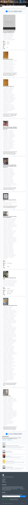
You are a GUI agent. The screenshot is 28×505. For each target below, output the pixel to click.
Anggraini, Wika (11, 248)
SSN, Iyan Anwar (6, 379)
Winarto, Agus (13, 341)
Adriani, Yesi (9, 241)
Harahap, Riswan (6, 248)
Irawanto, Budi (10, 89)
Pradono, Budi (5, 202)
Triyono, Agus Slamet (6, 348)
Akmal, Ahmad (5, 222)
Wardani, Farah (11, 170)
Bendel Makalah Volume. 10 (8, 86)
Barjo (9, 324)
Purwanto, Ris (5, 146)
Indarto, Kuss (5, 62)
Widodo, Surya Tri (9, 367)
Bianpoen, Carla (11, 175)
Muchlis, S (11, 372)
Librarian (3, 481)
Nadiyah (10, 414)
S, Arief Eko (14, 416)
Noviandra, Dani (5, 246)
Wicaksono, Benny (6, 96)
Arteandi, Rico (13, 239)
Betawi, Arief (5, 423)
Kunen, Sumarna (12, 346)
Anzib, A (15, 374)
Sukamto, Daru (10, 402)
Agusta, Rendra (10, 101)
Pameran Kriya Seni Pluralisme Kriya (10, 305)
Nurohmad (10, 334)
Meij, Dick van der (14, 184)
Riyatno (15, 339)
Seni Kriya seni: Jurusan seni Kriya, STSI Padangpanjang (10, 217)
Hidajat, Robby (10, 280)
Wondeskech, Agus (6, 421)
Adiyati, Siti (10, 139)
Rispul (10, 308)
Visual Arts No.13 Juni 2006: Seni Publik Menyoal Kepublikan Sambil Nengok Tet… (9, 166)
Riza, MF (14, 334)
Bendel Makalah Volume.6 (8, 59)
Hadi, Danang (10, 404)
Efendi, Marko (10, 246)
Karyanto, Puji (5, 327)
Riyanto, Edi (11, 348)
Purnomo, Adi (10, 202)
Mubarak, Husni (5, 236)
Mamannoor (5, 91)
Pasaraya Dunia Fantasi (6, 149)
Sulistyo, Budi (11, 137)
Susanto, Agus (5, 404)
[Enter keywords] (11, 496)
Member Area (4, 482)
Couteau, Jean (12, 94)
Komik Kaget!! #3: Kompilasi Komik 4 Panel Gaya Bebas (12, 445)
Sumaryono (14, 280)
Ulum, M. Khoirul (5, 324)
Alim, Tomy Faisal (10, 177)
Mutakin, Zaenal (10, 355)
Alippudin (8, 227)
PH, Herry (14, 310)
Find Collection (23, 496)
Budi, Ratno (5, 258)
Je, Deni (9, 103)
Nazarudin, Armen (11, 222)
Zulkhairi (9, 239)
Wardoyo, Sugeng (6, 310)
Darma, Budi (9, 37)
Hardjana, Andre (5, 39)
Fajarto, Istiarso (5, 374)
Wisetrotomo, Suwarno (6, 64)
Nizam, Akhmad (5, 308)
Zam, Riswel (13, 220)
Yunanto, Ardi (10, 168)
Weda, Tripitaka (10, 339)
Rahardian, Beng (5, 98)
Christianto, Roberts (6, 372)
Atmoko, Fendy (11, 379)
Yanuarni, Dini (5, 229)
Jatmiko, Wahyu (14, 414)
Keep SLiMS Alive (6, 499)
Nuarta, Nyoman (6, 134)
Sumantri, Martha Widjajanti (7, 184)
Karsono (5, 282)
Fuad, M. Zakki (5, 377)
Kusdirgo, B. (10, 407)
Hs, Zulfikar (5, 239)
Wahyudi (5, 177)
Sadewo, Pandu (5, 144)
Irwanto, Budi (10, 69)
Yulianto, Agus (5, 397)
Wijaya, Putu (5, 280)
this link (19, 488)
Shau (10, 204)
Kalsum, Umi (5, 358)
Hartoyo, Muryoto (11, 134)
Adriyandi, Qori (5, 234)
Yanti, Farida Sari (11, 253)
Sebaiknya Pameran (7, 395)
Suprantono (8, 329)
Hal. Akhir (19, 11)
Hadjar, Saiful (11, 96)
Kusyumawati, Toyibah (11, 358)
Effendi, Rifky (5, 180)
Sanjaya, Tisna (5, 89)
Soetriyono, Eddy (6, 170)
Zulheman (5, 232)
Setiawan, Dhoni (14, 282)
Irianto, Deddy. (5, 69)
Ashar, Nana (14, 336)
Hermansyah (14, 241)
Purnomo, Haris (11, 130)
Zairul (11, 227)
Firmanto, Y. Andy (9, 320)
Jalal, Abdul (10, 327)
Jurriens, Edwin (5, 101)
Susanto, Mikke (11, 60)
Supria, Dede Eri (5, 132)
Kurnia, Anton (9, 282)
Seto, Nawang (5, 419)
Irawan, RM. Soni (11, 397)
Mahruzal (13, 232)
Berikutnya (15, 11)
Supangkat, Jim (5, 60)
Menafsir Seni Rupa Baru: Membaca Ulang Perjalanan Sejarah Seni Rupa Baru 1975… (10, 128)
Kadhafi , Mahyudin (6, 346)
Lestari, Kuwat (5, 353)
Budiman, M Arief (12, 67)
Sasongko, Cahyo (11, 409)
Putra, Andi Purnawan (6, 67)
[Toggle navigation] (26, 1)
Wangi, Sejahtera (6, 251)
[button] (14, 76)
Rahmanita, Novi (6, 365)
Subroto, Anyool (10, 146)
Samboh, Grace (10, 62)
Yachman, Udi (5, 339)
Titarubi (15, 60)
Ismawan (5, 341)
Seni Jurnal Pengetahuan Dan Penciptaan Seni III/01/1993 (8, 32)
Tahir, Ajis (9, 232)
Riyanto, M (9, 341)
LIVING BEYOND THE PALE (9, 451)
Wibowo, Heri (5, 402)
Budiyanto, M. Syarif (6, 343)
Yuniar (9, 419)
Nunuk (10, 365)
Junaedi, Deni (9, 91)
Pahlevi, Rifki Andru (6, 360)
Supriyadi (9, 315)
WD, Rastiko (5, 336)
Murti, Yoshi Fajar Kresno (12, 98)
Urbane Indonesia (6, 204)
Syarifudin (5, 315)
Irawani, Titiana (11, 317)
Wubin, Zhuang (11, 182)
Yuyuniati (14, 320)
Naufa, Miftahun (11, 251)
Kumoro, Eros (5, 414)
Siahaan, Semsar (11, 132)
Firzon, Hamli (11, 343)
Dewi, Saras (5, 103)
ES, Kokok (10, 416)
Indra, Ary (15, 202)
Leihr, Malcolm (10, 110)
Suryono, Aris (5, 322)
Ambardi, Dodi (12, 108)
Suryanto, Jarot (14, 353)
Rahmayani (5, 220)
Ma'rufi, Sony (10, 374)
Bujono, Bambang (6, 175)
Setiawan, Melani (6, 182)
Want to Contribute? (14, 499)
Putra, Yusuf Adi (11, 236)
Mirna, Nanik (10, 144)
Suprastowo (5, 355)
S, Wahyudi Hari (10, 423)
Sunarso (5, 367)
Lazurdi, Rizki (5, 110)
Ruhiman (14, 365)
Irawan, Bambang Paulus (6, 108)
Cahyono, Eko (5, 409)
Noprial (4, 227)
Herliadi (14, 322)
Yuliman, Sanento (6, 137)
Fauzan (9, 220)
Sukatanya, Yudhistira (11, 285)
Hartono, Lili (14, 327)
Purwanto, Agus (5, 334)
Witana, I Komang (11, 377)
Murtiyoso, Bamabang (11, 39)
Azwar (10, 310)
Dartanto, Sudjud (13, 64)
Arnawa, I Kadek (13, 315)
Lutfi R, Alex (5, 37)
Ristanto (10, 353)
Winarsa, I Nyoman (6, 317)
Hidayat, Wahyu (13, 329)
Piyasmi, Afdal (10, 234)
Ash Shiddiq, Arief (10, 180)
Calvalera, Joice (11, 421)
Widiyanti (10, 229)
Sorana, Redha (5, 139)
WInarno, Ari (10, 322)
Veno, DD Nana (5, 285)
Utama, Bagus (5, 416)
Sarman (5, 329)
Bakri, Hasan (5, 241)
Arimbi (10, 360)
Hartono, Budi (5, 407)
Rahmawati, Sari (5, 253)
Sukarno (5, 320)
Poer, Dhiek (9, 336)
